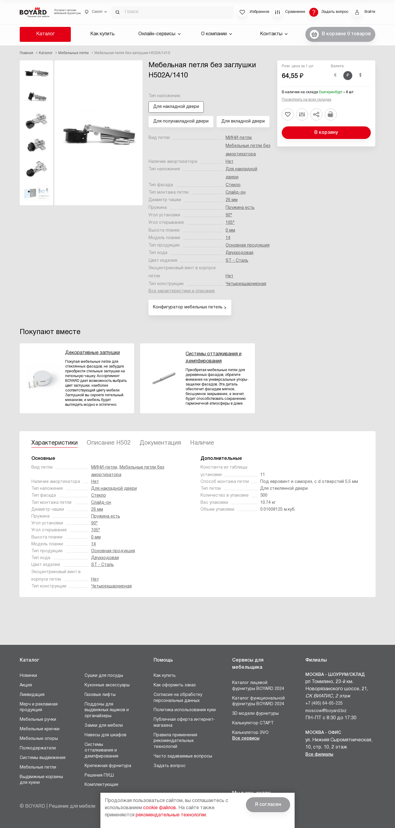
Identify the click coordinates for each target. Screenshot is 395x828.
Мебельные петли (38, 767)
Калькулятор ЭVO (250, 733)
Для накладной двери (114, 489)
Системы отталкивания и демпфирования (101, 750)
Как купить (102, 34)
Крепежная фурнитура (108, 766)
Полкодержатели (38, 748)
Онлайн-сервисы (159, 34)
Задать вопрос (170, 766)
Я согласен (268, 805)
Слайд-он (236, 193)
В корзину (326, 133)
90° (229, 215)
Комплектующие (101, 785)
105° (230, 223)
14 (228, 238)
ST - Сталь (237, 261)
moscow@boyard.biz (326, 711)
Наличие (202, 443)
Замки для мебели (104, 726)
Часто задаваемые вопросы (183, 756)
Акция (26, 685)
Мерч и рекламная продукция (39, 707)
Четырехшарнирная (246, 284)
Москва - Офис (323, 733)
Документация (160, 443)
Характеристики (54, 443)
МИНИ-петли (239, 138)
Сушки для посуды (104, 676)
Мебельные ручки (38, 720)
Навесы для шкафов (105, 735)
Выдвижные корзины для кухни (41, 780)
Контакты (274, 34)
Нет (229, 162)
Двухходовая (239, 253)
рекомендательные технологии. (171, 815)
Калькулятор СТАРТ (253, 723)
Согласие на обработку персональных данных (178, 698)
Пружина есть (240, 208)
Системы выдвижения (42, 758)
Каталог (45, 34)
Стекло (233, 185)
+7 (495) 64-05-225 (324, 703)
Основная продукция (248, 245)
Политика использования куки (185, 710)
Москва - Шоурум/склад (335, 675)
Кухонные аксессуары (107, 685)
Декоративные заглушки (92, 353)
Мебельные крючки (39, 729)
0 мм (230, 230)
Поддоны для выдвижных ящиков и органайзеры (107, 710)
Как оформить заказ (175, 685)
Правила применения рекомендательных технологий (175, 741)
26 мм (232, 200)
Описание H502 (109, 443)
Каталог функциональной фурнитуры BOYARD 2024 (258, 701)
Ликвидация (32, 695)
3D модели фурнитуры (255, 714)
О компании (216, 34)
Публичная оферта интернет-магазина (184, 723)
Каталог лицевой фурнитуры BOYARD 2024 (258, 686)
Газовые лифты (100, 695)
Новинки (28, 676)
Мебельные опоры (39, 739)
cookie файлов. (160, 808)
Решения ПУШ (99, 776)
